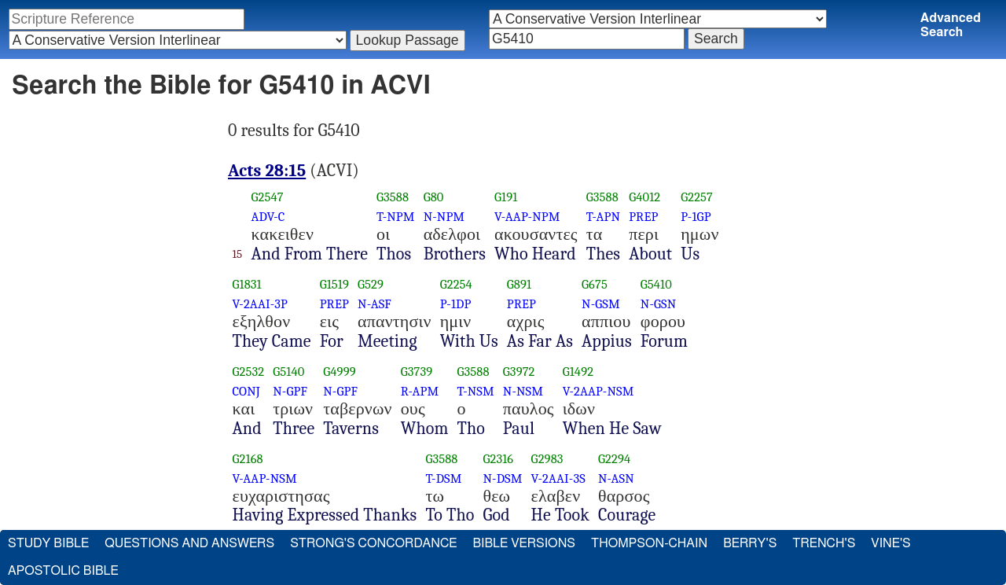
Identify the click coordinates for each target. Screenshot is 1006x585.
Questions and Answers (189, 543)
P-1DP (456, 303)
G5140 (288, 371)
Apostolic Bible (63, 571)
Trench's (823, 543)
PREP (643, 216)
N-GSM (601, 303)
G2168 (248, 458)
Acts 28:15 (267, 170)
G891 (519, 284)
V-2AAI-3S (558, 478)
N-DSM (502, 478)
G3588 (392, 196)
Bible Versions (523, 543)
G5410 (656, 284)
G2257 (697, 196)
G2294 (614, 458)
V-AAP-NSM (265, 478)
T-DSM (443, 478)
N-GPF (290, 391)
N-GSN (658, 303)
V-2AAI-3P (260, 303)
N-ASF (374, 303)
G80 (434, 196)
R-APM (420, 391)
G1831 (247, 284)
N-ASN (616, 478)
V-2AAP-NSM (598, 391)
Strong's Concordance (373, 543)
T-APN (603, 216)
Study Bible (48, 543)
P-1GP (695, 216)
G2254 (456, 284)
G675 (595, 284)
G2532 (249, 371)
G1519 (334, 284)
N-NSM (523, 391)
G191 (505, 196)
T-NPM (395, 216)
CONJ (246, 391)
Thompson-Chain (649, 543)
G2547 (267, 196)
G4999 (339, 371)
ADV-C (268, 216)
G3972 (519, 371)
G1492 (578, 371)
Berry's (750, 543)
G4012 (644, 196)
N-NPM (444, 216)
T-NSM (475, 391)
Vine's (890, 543)
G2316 (498, 458)
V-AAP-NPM (527, 216)
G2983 (547, 458)
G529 (371, 284)
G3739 (417, 371)
